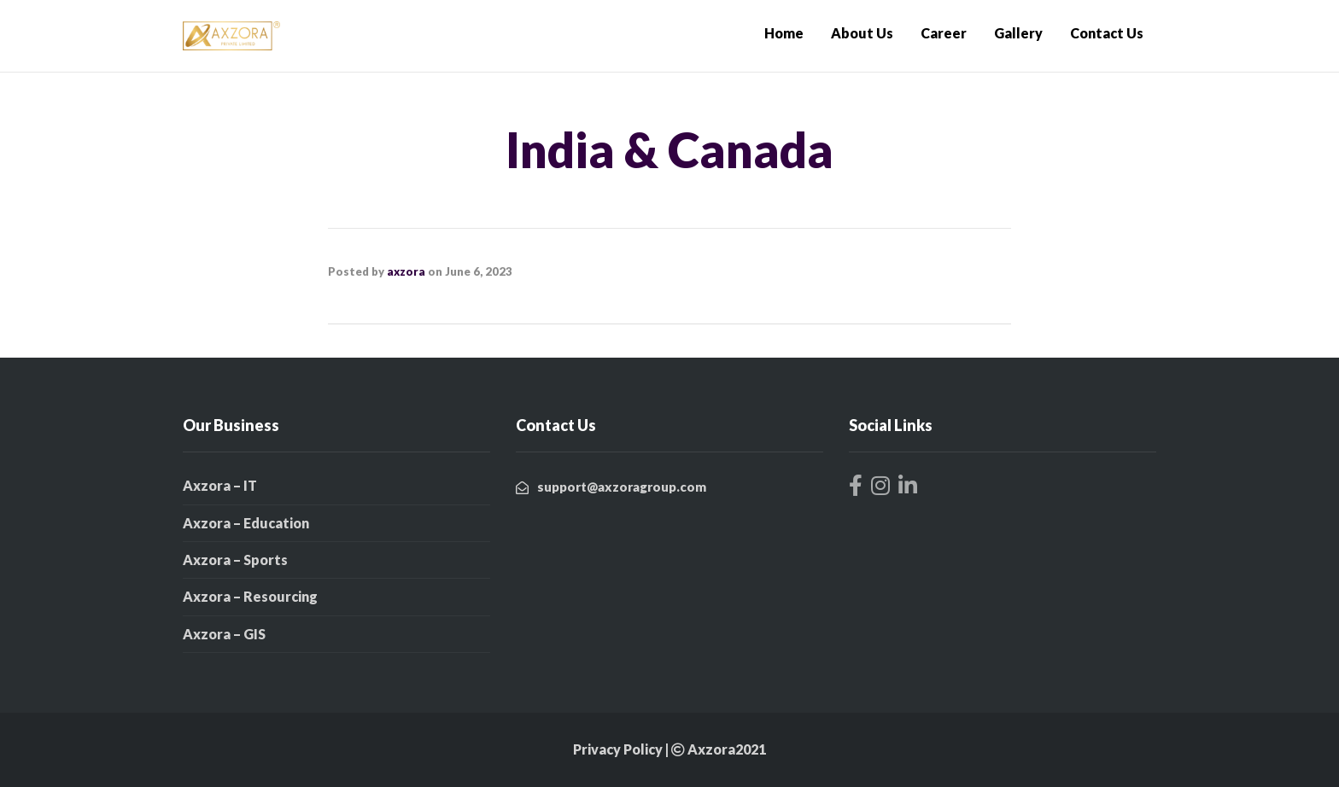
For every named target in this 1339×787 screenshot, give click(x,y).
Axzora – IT (220, 485)
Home (784, 33)
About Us (862, 33)
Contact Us (1106, 33)
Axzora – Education (246, 523)
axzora (406, 271)
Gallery (1018, 33)
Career (944, 33)
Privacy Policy (618, 749)
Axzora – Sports (235, 559)
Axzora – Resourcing (250, 596)
